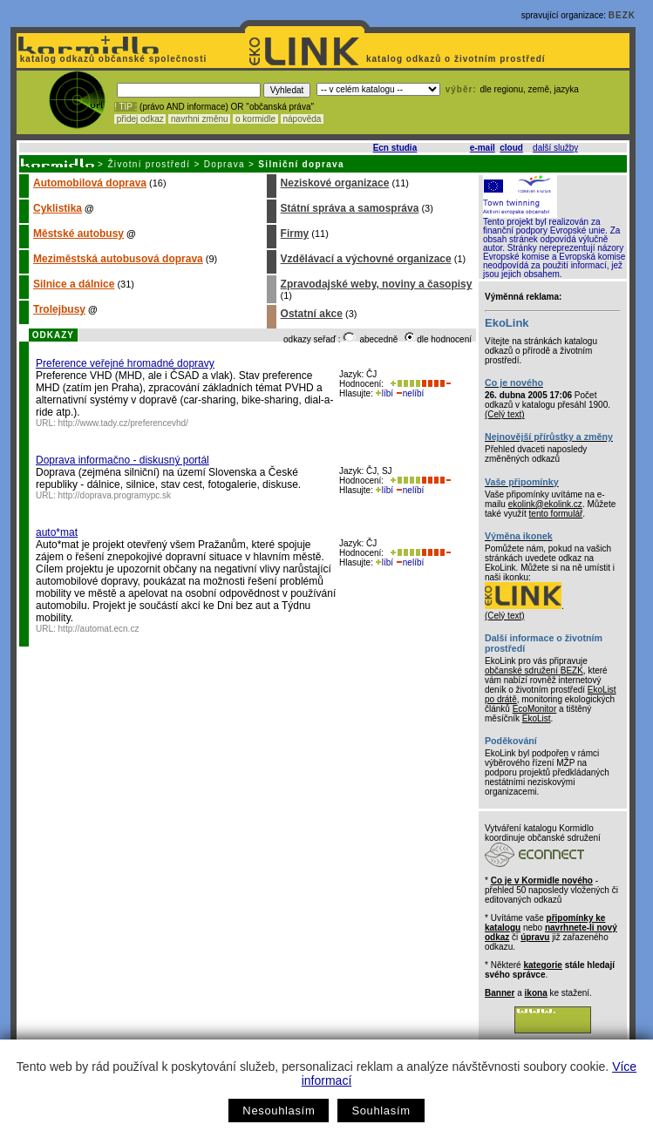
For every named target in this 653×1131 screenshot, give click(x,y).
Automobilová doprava (89, 183)
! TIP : (125, 107)
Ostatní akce (312, 314)
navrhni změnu (199, 119)
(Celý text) (505, 414)
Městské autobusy (78, 233)
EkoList (536, 718)
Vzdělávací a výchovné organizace (366, 259)
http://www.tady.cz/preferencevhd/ (123, 423)
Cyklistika (57, 208)
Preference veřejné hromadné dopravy (125, 363)
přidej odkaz (140, 119)
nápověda (302, 119)
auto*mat (57, 532)
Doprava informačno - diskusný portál (122, 460)
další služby (555, 147)
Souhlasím (380, 1110)
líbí (384, 393)
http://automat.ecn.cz (98, 628)
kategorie (542, 965)
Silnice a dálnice (73, 284)
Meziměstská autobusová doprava (118, 259)
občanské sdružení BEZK (534, 670)
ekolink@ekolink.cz (545, 504)
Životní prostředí (148, 164)
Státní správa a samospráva (350, 208)
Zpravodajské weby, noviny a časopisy (377, 284)
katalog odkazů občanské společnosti (112, 59)
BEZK (622, 15)
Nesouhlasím (278, 1110)
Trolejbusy (59, 309)
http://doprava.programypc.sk (115, 495)
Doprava (224, 164)
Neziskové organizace (335, 183)
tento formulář (556, 513)
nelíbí (410, 393)
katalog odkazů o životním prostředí (457, 59)
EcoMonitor (535, 709)
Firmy (295, 233)
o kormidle (255, 119)
